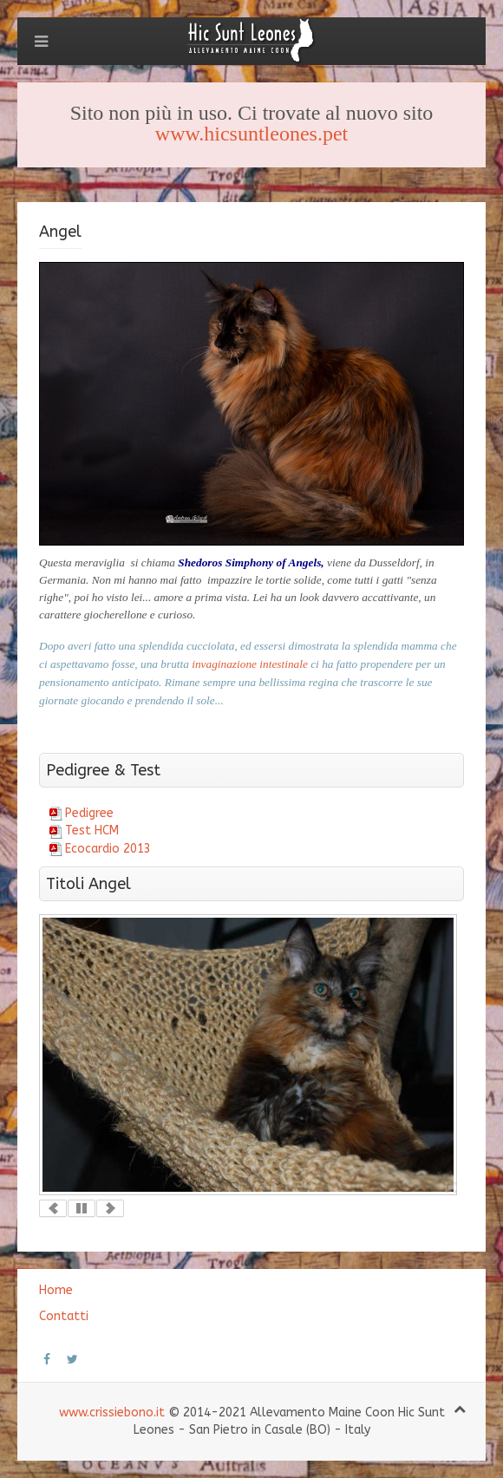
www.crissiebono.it (112, 1412)
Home (56, 1290)
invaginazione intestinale (251, 663)
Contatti (63, 1316)
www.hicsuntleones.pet (251, 133)
